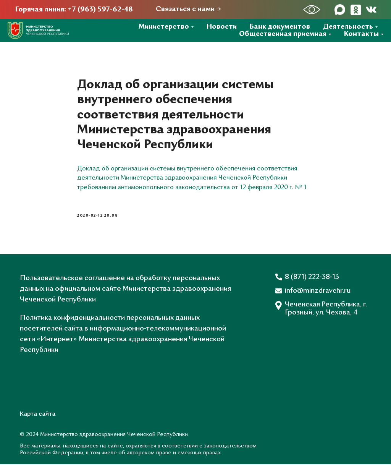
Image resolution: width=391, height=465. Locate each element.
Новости (222, 27)
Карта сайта (37, 415)
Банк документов (280, 27)
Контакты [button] (361, 34)
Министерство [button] (164, 27)
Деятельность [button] (348, 27)
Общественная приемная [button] (282, 34)
